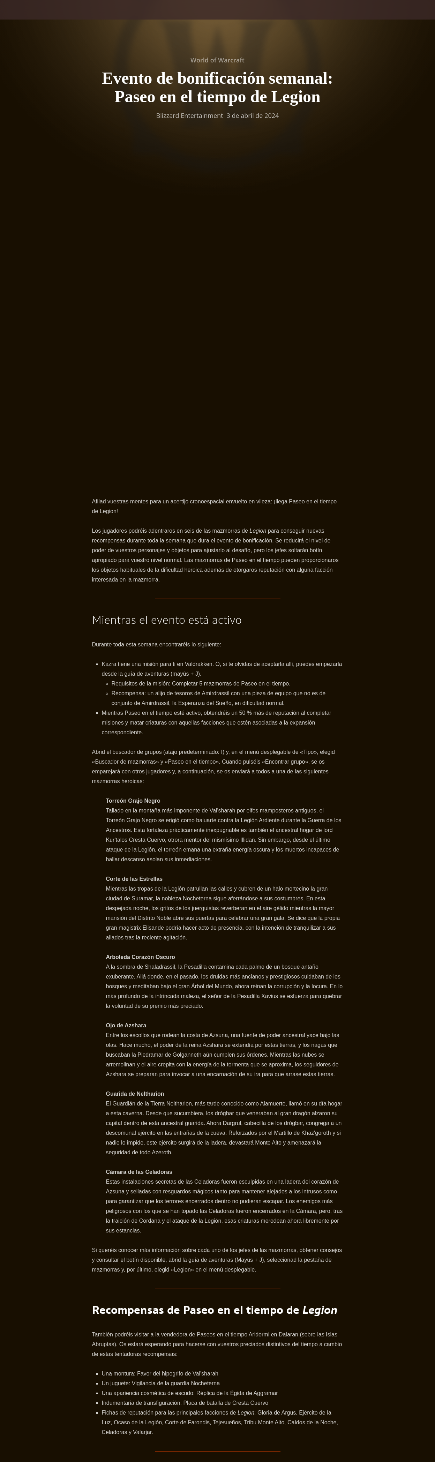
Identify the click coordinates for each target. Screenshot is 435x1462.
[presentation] (27, 18)
